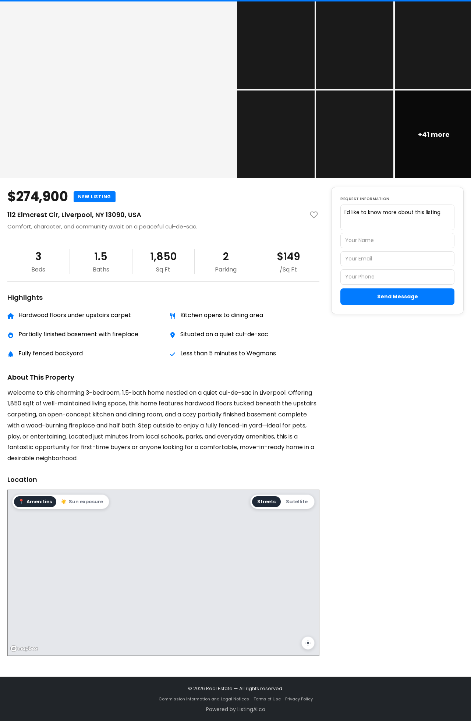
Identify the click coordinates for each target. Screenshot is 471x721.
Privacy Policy (299, 699)
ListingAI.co (251, 709)
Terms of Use (267, 699)
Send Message (397, 296)
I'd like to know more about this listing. (397, 217)
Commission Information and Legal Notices (204, 699)
